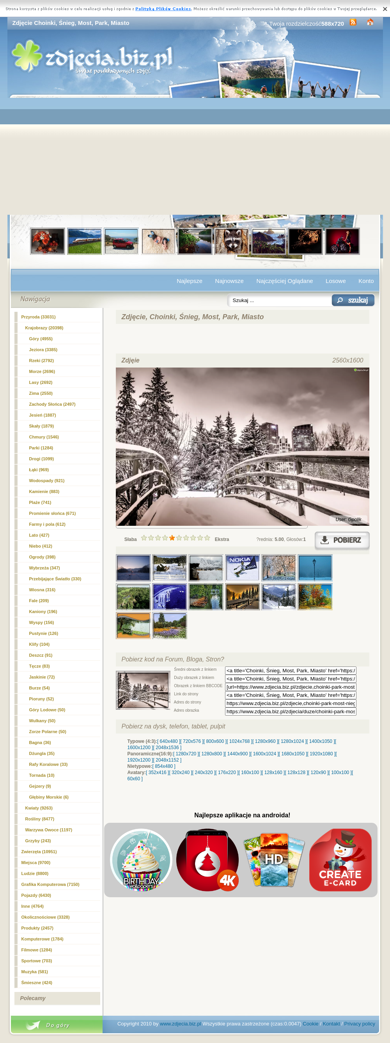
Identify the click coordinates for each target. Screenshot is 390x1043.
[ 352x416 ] (157, 772)
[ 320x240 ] (180, 772)
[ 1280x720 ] (186, 754)
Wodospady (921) (47, 480)
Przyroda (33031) (38, 317)
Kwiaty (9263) (39, 808)
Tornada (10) (42, 775)
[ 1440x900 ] (237, 754)
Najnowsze (229, 281)
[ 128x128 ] (296, 772)
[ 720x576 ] (191, 741)
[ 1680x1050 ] (293, 754)
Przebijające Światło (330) (55, 578)
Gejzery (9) (40, 786)
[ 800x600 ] (215, 741)
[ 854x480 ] (164, 766)
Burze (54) (39, 688)
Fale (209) (39, 600)
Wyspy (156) (41, 622)
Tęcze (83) (39, 666)
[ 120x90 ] (318, 772)
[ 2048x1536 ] (167, 747)
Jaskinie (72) (42, 677)
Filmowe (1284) (36, 950)
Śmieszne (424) (36, 982)
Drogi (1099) (41, 458)
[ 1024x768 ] (239, 741)
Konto (366, 281)
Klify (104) (39, 644)
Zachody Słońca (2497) (52, 404)
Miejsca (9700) (36, 862)
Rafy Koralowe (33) (48, 764)
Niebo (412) (40, 546)
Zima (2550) (41, 393)
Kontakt (331, 1024)
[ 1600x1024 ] (264, 754)
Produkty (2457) (37, 928)
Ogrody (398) (42, 557)
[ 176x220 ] (226, 772)
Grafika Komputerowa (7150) (50, 884)
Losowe (336, 281)
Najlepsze (189, 281)
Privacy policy (359, 1024)
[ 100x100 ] (340, 772)
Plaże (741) (40, 502)
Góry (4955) (41, 338)
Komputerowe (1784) (42, 939)
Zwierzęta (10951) (39, 851)
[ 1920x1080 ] (321, 754)
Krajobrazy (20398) (44, 327)
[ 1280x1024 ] (292, 741)
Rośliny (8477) (40, 819)
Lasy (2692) (41, 382)
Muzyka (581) (34, 971)
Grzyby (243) (38, 840)
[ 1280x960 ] (265, 741)
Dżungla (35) (42, 753)
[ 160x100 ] (250, 772)
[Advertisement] (195, 156)
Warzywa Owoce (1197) (49, 829)
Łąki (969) (39, 469)
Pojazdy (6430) (36, 895)
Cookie (310, 1024)
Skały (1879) (41, 426)
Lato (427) (39, 535)
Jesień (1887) (42, 415)
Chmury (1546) (44, 437)
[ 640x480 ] (168, 741)
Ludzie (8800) (35, 873)
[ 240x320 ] (203, 772)
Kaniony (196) (43, 611)
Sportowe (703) (36, 960)
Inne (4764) (32, 906)
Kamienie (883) (44, 491)
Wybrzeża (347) (44, 568)
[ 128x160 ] (273, 772)
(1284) (41, 447)
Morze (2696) (42, 371)
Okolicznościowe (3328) (45, 917)
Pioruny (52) (41, 699)
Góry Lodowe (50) (47, 709)
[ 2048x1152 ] (167, 760)
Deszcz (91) (41, 655)
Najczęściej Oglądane (284, 281)
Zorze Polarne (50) (47, 731)
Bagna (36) (40, 742)
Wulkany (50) (42, 720)
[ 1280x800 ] (212, 754)
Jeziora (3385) (43, 349)
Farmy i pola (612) (47, 524)
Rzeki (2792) (41, 360)
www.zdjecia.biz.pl (180, 1024)
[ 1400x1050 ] (321, 741)
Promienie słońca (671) (52, 513)
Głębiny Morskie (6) (49, 797)
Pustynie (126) (43, 633)
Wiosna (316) (42, 589)
